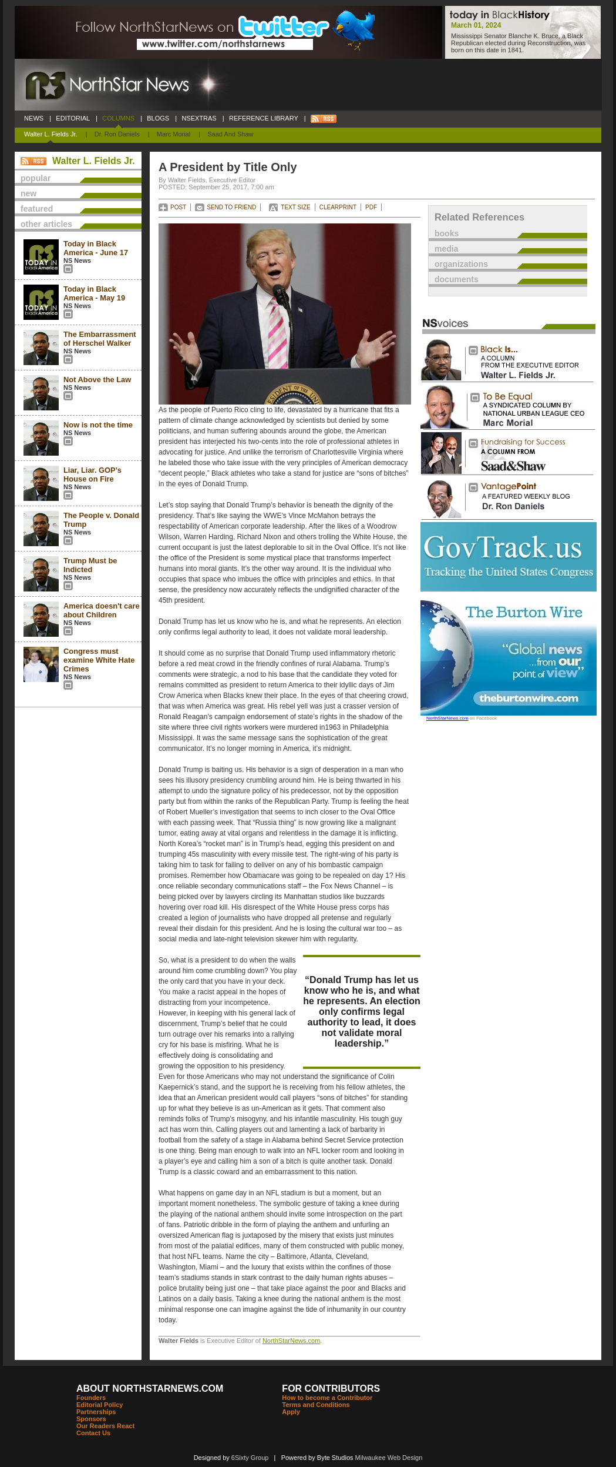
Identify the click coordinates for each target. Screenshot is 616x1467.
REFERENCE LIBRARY (263, 118)
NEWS (34, 118)
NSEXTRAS (199, 118)
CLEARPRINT (337, 207)
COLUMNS (118, 118)
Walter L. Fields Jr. (51, 134)
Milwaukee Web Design (389, 1457)
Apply (291, 1411)
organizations (461, 264)
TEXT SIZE (295, 207)
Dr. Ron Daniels (117, 134)
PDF (371, 207)
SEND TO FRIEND (231, 207)
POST (178, 207)
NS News (77, 260)
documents (457, 279)
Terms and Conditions (315, 1404)
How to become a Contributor (327, 1397)
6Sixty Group (250, 1457)
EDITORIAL (72, 118)
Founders (91, 1397)
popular (36, 178)
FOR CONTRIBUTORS (331, 1389)
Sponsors (91, 1418)
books (447, 233)
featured (37, 208)
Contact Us (93, 1432)
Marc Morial (173, 134)
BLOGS (158, 118)
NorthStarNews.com (291, 1340)
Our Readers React (105, 1425)
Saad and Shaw (230, 134)
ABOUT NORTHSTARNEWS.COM (149, 1389)
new (28, 193)
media (446, 248)
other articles (46, 224)
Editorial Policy (99, 1404)
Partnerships (96, 1411)
